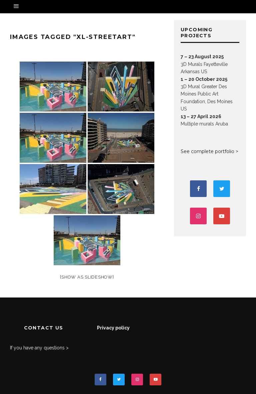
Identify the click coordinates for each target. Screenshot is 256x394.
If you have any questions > (39, 347)
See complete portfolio (207, 151)
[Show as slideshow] (87, 277)
